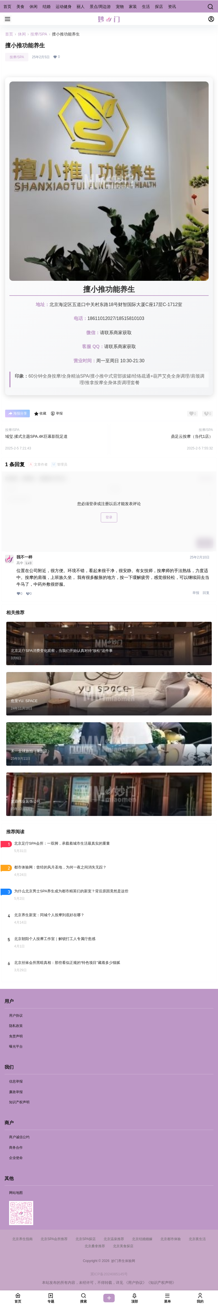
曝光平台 (16, 1046)
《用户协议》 (135, 1282)
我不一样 (24, 557)
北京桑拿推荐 (95, 1246)
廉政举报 (16, 1092)
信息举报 (16, 1081)
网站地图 (16, 1193)
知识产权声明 (19, 1102)
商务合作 (16, 1148)
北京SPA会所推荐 (54, 1239)
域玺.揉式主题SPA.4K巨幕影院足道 (36, 436)
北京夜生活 (197, 1239)
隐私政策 (16, 1026)
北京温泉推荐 (114, 1239)
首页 (9, 34)
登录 (109, 517)
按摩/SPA (38, 34)
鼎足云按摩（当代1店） (192, 436)
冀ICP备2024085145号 (109, 1274)
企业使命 (16, 1158)
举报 (195, 593)
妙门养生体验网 (122, 1261)
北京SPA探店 (86, 1239)
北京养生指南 (22, 1239)
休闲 (22, 34)
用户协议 (16, 1016)
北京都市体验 (170, 1239)
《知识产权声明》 (161, 1282)
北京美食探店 (123, 1246)
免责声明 (16, 1036)
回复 (206, 593)
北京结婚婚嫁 (142, 1239)
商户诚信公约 (19, 1137)
